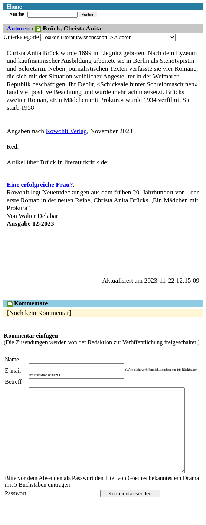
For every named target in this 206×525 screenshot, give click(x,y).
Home (14, 6)
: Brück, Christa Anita (65, 28)
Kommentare (27, 303)
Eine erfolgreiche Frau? (40, 184)
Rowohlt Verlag (66, 131)
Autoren (18, 28)
